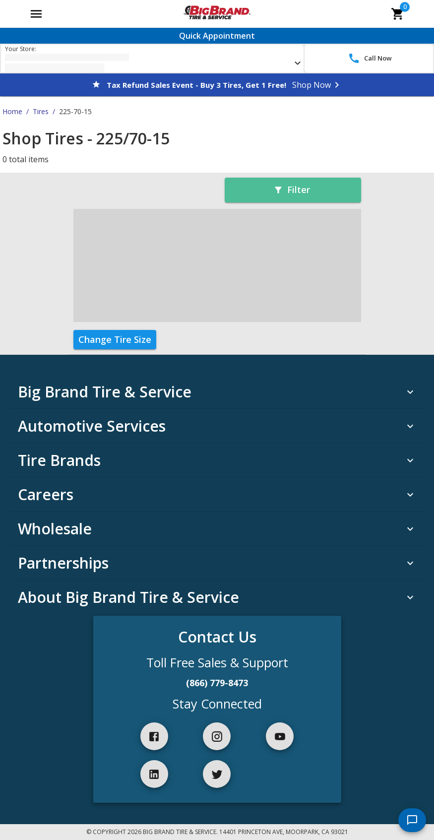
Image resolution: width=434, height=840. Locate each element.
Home (12, 111)
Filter (291, 189)
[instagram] (217, 736)
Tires (41, 111)
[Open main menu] (36, 13)
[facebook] (154, 736)
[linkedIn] (154, 774)
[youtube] (280, 736)
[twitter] (217, 774)
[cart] (398, 14)
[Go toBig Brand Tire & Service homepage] (217, 14)
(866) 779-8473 (217, 683)
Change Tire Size (114, 339)
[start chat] (412, 820)
